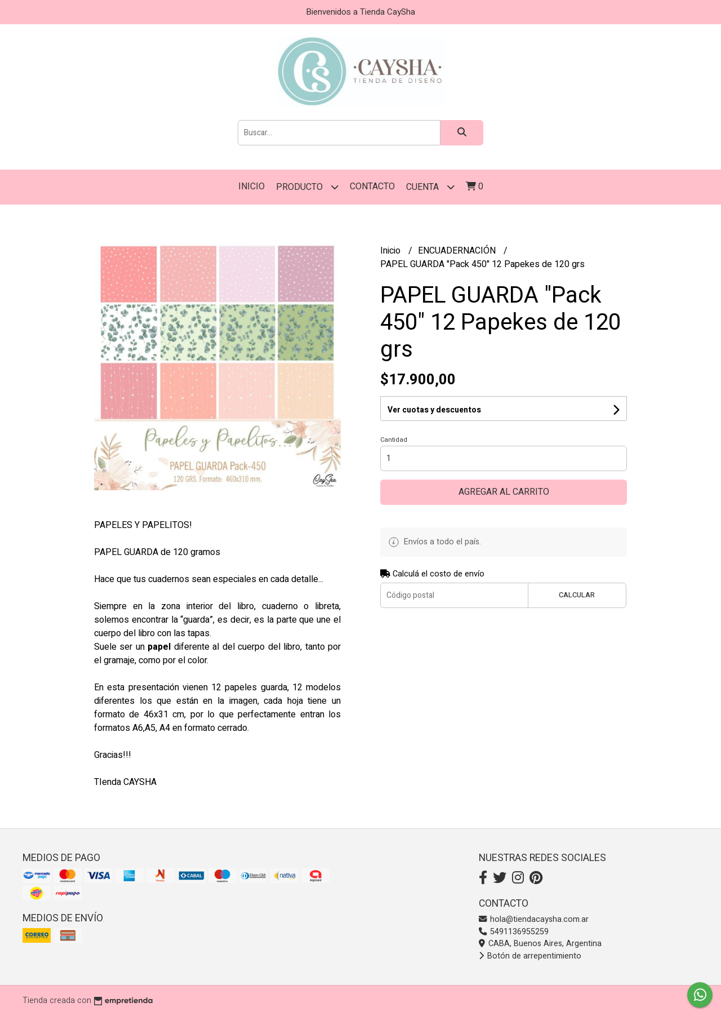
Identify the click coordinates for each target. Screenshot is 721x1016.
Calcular (577, 595)
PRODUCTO (307, 187)
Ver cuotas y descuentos (434, 410)
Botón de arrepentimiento (530, 956)
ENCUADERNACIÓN (458, 251)
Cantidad (393, 440)
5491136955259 (514, 932)
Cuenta (430, 187)
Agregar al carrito (504, 492)
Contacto (372, 186)
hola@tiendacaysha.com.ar (534, 919)
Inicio (251, 186)
